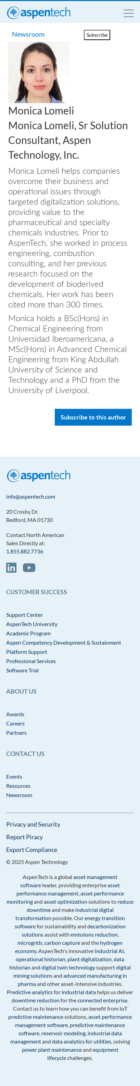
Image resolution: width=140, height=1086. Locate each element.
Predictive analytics (30, 992)
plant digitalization (89, 959)
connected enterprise (102, 1000)
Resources (18, 785)
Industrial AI (109, 951)
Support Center (24, 614)
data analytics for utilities (81, 1041)
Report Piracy (24, 837)
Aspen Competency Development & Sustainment (63, 642)
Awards (15, 714)
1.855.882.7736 (24, 551)
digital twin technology (68, 967)
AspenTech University (32, 624)
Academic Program (28, 633)
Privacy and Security (33, 824)
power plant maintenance (52, 1049)
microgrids (29, 942)
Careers (15, 723)
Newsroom (29, 33)
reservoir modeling (63, 1033)
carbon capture (62, 942)
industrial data (79, 992)
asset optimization (65, 901)
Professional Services (31, 661)
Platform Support (26, 651)
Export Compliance (31, 849)
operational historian (40, 959)
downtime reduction (36, 1000)
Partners (16, 732)
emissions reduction (94, 934)
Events (14, 776)
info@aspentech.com (30, 496)
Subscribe (97, 35)
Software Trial (22, 670)
